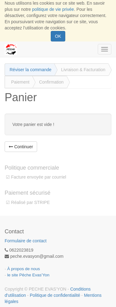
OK (58, 36)
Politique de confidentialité (55, 295)
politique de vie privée (53, 9)
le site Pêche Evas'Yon (28, 275)
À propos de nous (23, 268)
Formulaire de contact (25, 240)
